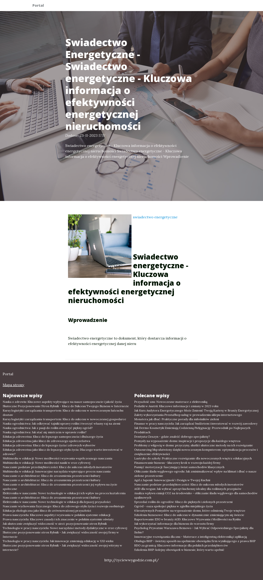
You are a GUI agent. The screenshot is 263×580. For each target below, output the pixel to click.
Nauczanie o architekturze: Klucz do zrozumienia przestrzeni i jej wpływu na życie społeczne (60, 487)
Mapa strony (13, 384)
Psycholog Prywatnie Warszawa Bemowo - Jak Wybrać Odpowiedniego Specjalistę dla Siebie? (193, 530)
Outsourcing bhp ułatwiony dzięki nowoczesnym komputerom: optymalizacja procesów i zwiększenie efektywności (196, 452)
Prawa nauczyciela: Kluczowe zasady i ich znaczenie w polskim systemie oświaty (58, 519)
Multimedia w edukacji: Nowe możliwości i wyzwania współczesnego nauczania (57, 458)
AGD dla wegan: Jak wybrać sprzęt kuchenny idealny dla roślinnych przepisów (187, 489)
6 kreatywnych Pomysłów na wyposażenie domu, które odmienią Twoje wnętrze (189, 510)
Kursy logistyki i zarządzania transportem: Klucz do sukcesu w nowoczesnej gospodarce (64, 419)
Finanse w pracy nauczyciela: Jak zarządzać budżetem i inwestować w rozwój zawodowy (195, 423)
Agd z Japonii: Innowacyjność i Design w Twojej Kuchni (172, 480)
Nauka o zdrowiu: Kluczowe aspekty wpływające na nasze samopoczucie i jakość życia (62, 402)
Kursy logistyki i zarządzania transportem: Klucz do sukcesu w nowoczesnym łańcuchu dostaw (63, 413)
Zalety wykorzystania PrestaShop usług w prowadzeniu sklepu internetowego (188, 415)
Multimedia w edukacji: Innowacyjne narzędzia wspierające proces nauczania (56, 471)
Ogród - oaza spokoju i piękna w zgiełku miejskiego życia (173, 506)
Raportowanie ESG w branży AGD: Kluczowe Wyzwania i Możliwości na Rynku (187, 519)
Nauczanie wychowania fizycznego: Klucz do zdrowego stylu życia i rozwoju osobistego (63, 506)
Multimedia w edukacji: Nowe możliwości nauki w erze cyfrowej (46, 462)
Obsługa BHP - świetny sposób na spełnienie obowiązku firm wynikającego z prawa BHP (195, 541)
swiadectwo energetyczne (155, 217)
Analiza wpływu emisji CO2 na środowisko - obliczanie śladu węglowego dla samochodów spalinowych (196, 495)
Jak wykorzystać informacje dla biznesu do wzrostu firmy (174, 523)
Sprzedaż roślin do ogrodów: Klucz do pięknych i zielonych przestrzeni (183, 502)
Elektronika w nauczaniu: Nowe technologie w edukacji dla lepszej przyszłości (56, 502)
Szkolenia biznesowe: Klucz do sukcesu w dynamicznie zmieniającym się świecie (189, 515)
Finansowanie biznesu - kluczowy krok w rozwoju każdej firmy (177, 462)
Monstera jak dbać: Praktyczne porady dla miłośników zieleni (176, 419)
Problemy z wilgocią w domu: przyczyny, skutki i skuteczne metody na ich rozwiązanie (193, 445)
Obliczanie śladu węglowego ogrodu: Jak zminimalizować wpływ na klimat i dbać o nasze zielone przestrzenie (195, 474)
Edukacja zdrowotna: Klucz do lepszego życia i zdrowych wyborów (49, 445)
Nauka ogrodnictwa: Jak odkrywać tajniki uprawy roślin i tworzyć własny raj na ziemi (61, 423)
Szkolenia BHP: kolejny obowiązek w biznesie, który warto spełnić (179, 550)
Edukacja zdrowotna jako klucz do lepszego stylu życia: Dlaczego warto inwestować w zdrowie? (63, 452)
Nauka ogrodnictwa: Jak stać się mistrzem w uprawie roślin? (45, 432)
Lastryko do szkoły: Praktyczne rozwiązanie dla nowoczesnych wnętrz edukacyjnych (193, 458)
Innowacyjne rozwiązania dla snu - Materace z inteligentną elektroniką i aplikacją (190, 536)
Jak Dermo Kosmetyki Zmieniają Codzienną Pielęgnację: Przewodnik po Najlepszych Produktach (192, 430)
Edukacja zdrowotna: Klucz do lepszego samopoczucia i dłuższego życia (53, 436)
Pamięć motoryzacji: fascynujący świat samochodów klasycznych (179, 467)
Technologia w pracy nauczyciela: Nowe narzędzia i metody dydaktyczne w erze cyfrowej (65, 528)
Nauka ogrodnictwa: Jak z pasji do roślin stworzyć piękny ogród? (48, 428)
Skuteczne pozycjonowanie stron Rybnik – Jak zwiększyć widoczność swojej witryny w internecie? (62, 548)
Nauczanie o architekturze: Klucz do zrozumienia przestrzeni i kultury (51, 476)
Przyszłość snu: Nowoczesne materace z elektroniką (170, 402)
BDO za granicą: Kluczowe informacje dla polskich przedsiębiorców (181, 545)
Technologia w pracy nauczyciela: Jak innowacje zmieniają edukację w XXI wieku (58, 541)
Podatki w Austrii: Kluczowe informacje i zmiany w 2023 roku (176, 406)
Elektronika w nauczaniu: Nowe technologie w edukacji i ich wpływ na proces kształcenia (64, 493)
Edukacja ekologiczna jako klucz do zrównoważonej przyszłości (47, 510)
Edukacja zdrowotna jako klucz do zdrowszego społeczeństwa (46, 441)
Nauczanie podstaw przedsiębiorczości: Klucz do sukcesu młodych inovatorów (57, 467)
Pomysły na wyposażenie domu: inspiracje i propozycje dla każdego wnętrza (187, 441)
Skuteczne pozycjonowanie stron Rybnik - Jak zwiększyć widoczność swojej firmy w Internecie (61, 534)
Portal (40, 5)
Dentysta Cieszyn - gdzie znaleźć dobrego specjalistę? (172, 436)
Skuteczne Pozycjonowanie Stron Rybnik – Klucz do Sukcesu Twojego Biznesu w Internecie (66, 406)
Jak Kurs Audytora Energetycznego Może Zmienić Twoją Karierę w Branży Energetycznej (196, 410)
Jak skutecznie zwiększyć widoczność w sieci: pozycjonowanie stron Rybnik (55, 523)
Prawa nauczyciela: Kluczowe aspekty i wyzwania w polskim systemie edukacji (56, 515)
